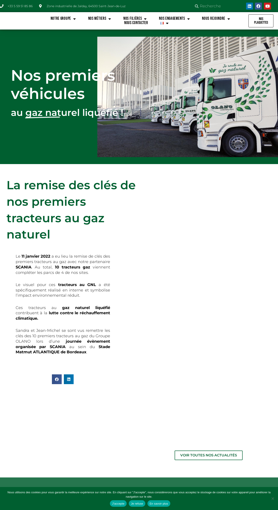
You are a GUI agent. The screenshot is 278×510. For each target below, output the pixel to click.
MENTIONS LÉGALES (174, 436)
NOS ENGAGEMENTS (174, 18)
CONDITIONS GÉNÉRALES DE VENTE (243, 439)
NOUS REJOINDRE (216, 18)
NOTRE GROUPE (63, 18)
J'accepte (118, 503)
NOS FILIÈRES (135, 18)
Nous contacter (136, 23)
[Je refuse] (272, 498)
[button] (57, 379)
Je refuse (137, 503)
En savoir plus (159, 503)
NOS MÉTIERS (99, 18)
